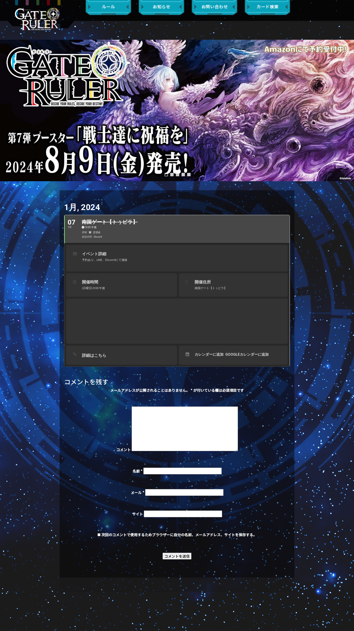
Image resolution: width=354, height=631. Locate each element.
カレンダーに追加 (209, 354)
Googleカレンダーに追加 (247, 354)
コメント (123, 449)
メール (137, 492)
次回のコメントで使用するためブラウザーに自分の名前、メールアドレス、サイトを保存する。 (179, 534)
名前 (137, 471)
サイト (137, 514)
